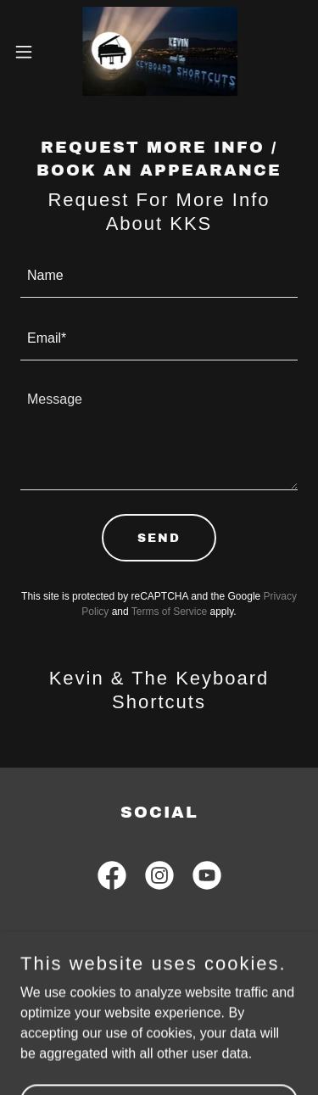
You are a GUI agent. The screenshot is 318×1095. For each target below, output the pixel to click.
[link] (159, 51)
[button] (30, 52)
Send (159, 538)
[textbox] (159, 276)
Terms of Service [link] (169, 611)
